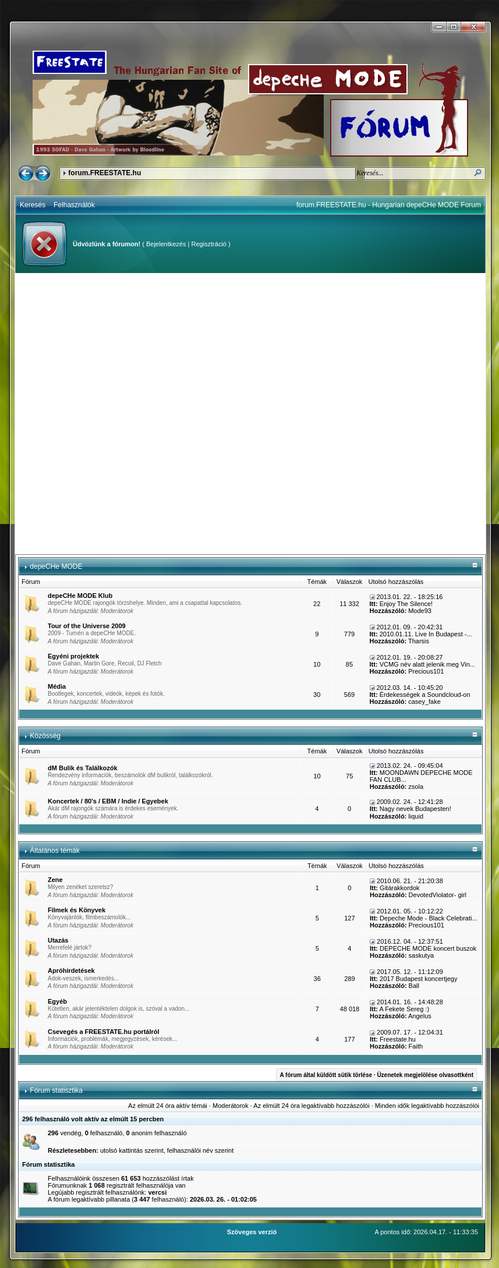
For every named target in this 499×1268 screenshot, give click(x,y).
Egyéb (57, 1001)
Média (57, 686)
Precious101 (426, 671)
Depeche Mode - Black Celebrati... (428, 918)
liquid (415, 816)
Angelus (419, 1015)
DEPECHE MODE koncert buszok (428, 948)
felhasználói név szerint (200, 1150)
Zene (55, 879)
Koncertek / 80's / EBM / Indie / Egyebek (108, 801)
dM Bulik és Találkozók (83, 767)
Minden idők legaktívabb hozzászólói (427, 1105)
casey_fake (424, 701)
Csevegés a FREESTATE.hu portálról (104, 1031)
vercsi (157, 1192)
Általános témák (54, 850)
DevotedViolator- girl (437, 894)
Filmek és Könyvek (76, 909)
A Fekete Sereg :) (404, 1008)
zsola (415, 786)
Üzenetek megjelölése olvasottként (425, 1075)
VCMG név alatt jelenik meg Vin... (427, 664)
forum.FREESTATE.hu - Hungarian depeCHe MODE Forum (388, 205)
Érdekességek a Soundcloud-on (425, 694)
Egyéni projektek (73, 656)
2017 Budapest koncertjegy (418, 978)
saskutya (421, 955)
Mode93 (419, 610)
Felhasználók (74, 205)
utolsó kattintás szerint (132, 1150)
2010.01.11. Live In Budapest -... (426, 634)
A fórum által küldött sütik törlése (325, 1075)
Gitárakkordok (399, 887)
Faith (416, 1046)
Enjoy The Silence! (406, 603)
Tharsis (418, 640)
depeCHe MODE (56, 566)
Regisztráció (209, 243)
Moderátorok (117, 611)
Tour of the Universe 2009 (87, 625)
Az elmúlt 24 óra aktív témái (167, 1105)
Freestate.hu (398, 1039)
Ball (414, 985)
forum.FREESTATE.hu (104, 173)
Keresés (32, 205)
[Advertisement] (137, 413)
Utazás (58, 940)
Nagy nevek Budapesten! (415, 808)
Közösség (45, 736)
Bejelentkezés (166, 243)
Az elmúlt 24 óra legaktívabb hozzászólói (311, 1105)
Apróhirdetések (71, 970)
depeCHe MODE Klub (80, 595)
